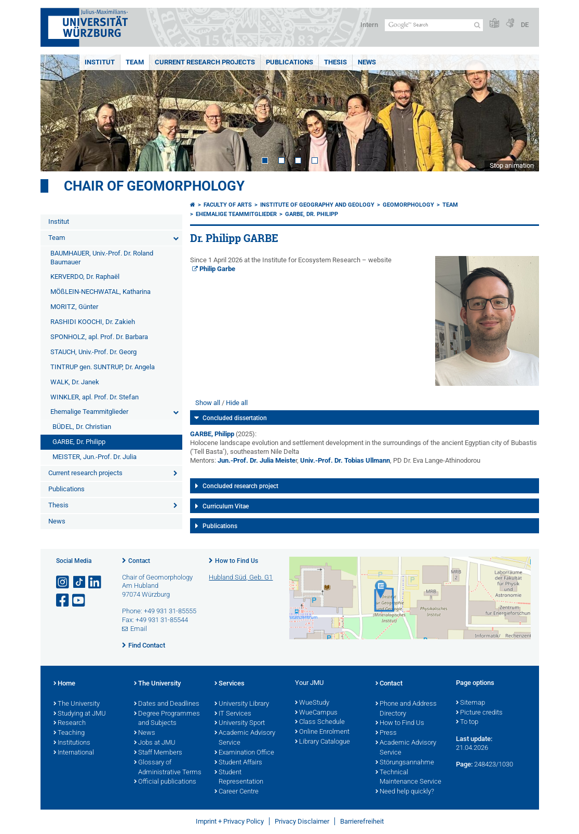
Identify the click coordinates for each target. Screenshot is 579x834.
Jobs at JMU (155, 743)
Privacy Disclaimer (302, 821)
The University (76, 704)
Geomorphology (408, 204)
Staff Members (158, 753)
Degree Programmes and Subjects (167, 719)
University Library (241, 704)
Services (229, 684)
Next (521, 113)
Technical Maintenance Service (408, 777)
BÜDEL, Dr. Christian (81, 427)
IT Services (232, 714)
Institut (100, 62)
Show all (207, 403)
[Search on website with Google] (434, 25)
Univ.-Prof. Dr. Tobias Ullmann (345, 460)
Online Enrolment (322, 732)
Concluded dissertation (235, 418)
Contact (139, 560)
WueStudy (312, 703)
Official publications (165, 782)
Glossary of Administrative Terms (167, 767)
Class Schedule (320, 722)
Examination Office (244, 753)
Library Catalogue (322, 742)
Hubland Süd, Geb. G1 (241, 577)
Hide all (237, 403)
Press (386, 733)
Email (138, 629)
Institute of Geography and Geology (317, 204)
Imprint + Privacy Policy (230, 821)
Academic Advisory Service (244, 738)
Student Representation (238, 777)
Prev (59, 113)
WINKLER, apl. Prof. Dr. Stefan (94, 397)
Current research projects (205, 62)
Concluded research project (240, 486)
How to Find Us (236, 560)
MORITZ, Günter (74, 307)
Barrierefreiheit (362, 821)
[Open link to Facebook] (63, 600)
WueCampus (316, 713)
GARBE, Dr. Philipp (78, 442)
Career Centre (236, 792)
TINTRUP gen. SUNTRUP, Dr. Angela (102, 367)
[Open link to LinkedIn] (95, 582)
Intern (369, 25)
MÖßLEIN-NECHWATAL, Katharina (100, 291)
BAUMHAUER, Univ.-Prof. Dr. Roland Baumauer (101, 257)
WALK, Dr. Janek (74, 382)
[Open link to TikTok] (79, 582)
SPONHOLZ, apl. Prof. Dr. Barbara (99, 337)
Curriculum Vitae (226, 506)
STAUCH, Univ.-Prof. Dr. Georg (93, 352)
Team (135, 62)
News (367, 62)
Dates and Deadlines (166, 704)
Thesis (335, 62)
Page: (464, 764)
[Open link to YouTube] (79, 600)
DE (525, 25)
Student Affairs (238, 763)
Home (64, 684)
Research (69, 723)
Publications (289, 62)
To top (467, 722)
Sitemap (470, 703)
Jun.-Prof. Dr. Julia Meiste (256, 460)
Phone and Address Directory (406, 709)
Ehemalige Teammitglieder (89, 411)
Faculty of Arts (228, 204)
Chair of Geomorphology (154, 186)
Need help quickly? (404, 792)
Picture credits (479, 713)
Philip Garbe (217, 269)
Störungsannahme (404, 763)
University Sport (239, 723)
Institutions (71, 743)
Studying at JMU (79, 714)
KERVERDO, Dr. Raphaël (84, 276)
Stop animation (512, 165)
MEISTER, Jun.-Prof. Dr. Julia (94, 457)
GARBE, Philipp (212, 434)
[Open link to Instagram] (63, 582)
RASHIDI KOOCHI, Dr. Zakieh (92, 322)
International (73, 753)
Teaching (69, 733)
